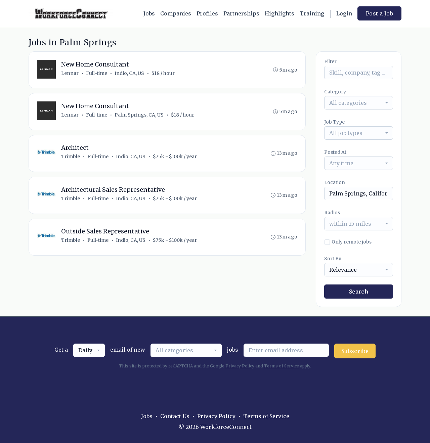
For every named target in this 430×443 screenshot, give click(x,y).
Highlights (279, 13)
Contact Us (174, 416)
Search (358, 291)
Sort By (332, 259)
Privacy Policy (239, 365)
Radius (332, 213)
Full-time (96, 73)
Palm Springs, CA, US (139, 115)
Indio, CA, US (129, 73)
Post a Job (379, 13)
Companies (175, 13)
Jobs (149, 13)
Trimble (70, 157)
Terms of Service (281, 365)
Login (344, 13)
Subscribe (355, 351)
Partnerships (241, 13)
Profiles (207, 13)
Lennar (70, 73)
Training (312, 13)
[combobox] (358, 102)
